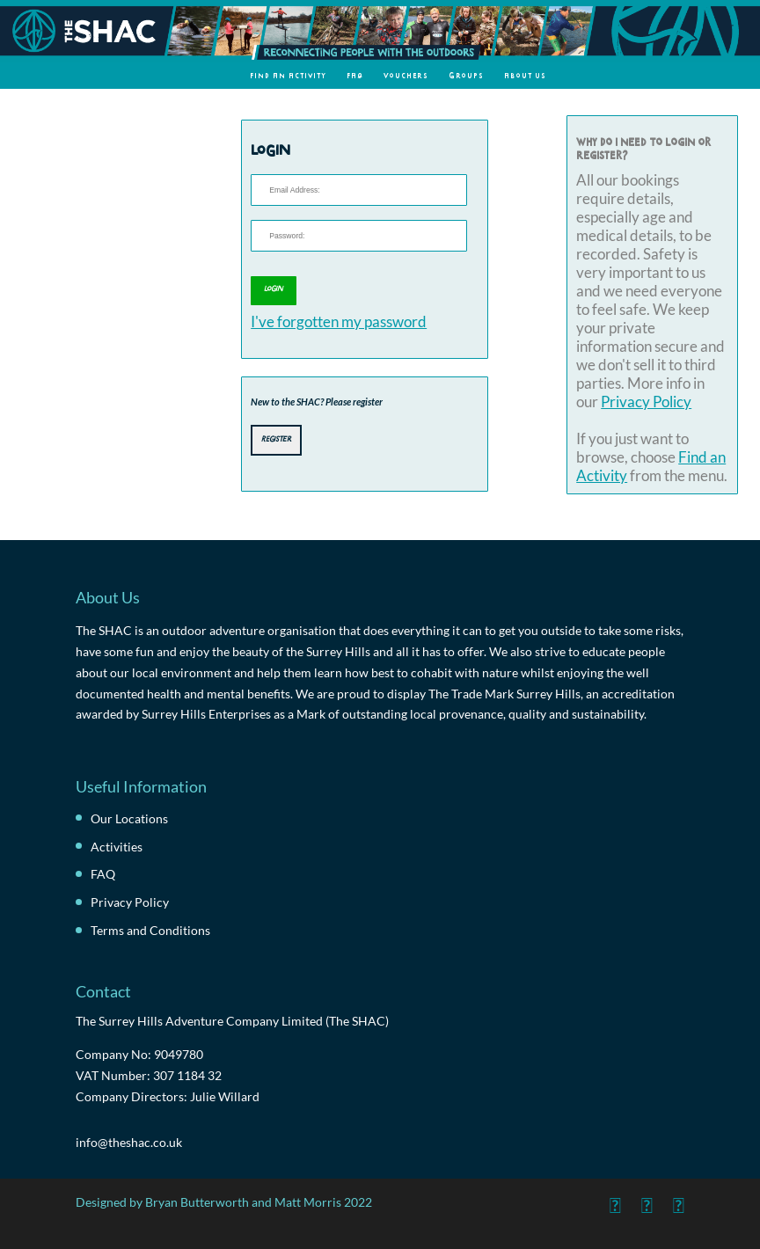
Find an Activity (288, 75)
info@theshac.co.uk (129, 1142)
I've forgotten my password (339, 321)
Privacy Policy (646, 401)
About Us (525, 75)
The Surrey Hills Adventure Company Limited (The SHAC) (232, 1020)
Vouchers (406, 75)
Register (276, 438)
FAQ (355, 75)
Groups (466, 75)
